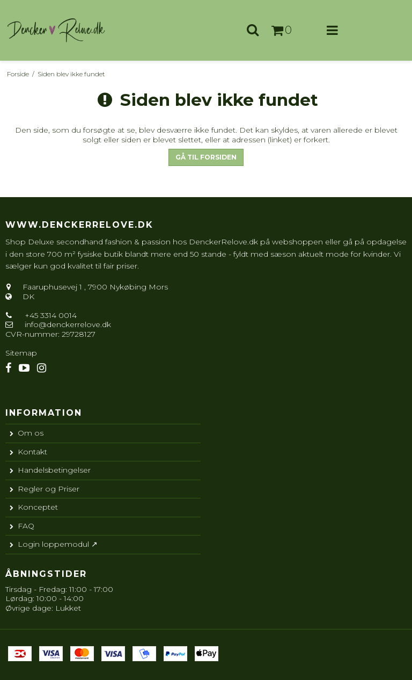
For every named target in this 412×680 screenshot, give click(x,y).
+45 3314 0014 (50, 315)
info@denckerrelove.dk (68, 324)
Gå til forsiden (206, 157)
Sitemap (21, 353)
